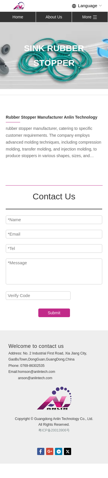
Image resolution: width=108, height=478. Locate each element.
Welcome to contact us (36, 346)
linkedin (58, 451)
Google (49, 451)
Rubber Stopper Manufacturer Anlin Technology (51, 117)
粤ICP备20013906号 (54, 430)
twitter (67, 451)
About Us (54, 17)
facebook (40, 451)
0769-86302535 (32, 366)
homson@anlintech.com (36, 372)
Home (17, 17)
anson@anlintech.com (35, 378)
